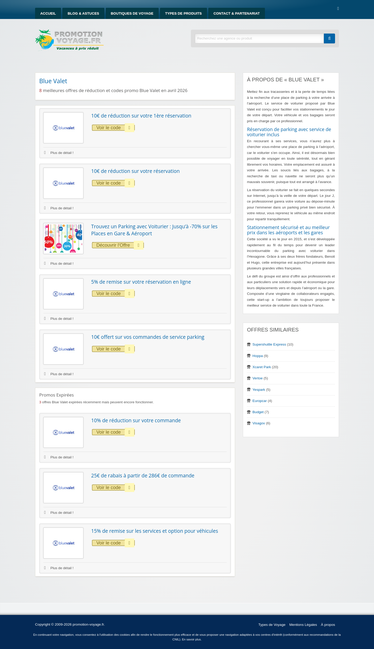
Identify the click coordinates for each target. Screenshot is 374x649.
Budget (258, 412)
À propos (328, 625)
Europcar (259, 401)
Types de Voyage (271, 625)
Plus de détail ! (59, 153)
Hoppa (257, 356)
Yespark (258, 390)
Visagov (258, 423)
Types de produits (183, 13)
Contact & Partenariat (236, 13)
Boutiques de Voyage (132, 13)
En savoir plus (191, 639)
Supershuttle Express (269, 344)
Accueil (48, 13)
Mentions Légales (303, 625)
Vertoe (257, 378)
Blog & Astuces (83, 13)
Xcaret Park (261, 367)
